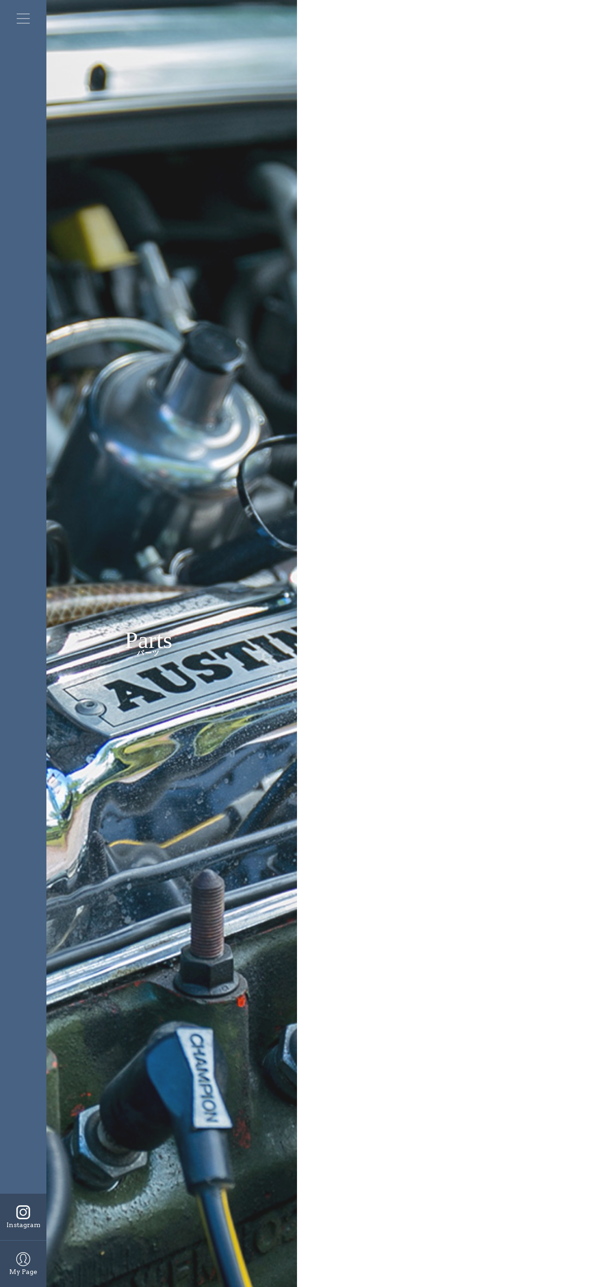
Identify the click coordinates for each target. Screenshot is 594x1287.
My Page (23, 1271)
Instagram (23, 1225)
